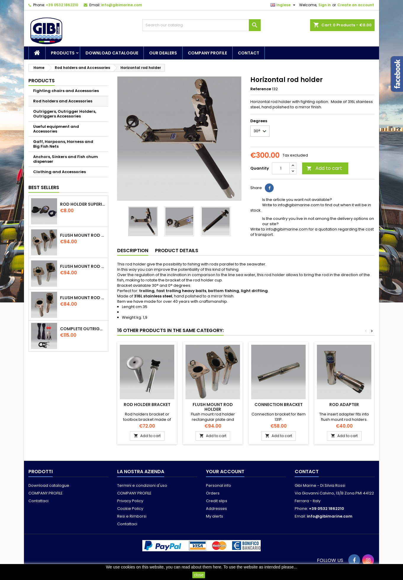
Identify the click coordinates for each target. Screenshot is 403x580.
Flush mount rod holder (83, 235)
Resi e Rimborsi (131, 516)
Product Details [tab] (176, 250)
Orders (213, 493)
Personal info (218, 485)
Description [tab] (132, 250)
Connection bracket (278, 404)
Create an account (355, 4)
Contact (248, 53)
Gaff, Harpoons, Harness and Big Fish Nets (63, 144)
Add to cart (324, 168)
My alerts (214, 516)
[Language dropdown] (283, 5)
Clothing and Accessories (59, 172)
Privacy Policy (130, 501)
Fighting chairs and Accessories (66, 91)
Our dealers (163, 53)
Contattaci (38, 501)
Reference (260, 89)
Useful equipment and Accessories (56, 129)
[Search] (201, 25)
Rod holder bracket (147, 404)
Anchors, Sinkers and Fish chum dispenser (65, 159)
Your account (225, 471)
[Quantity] (281, 168)
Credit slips (216, 501)
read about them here (201, 567)
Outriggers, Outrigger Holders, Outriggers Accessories (64, 114)
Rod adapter (344, 404)
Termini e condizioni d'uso (142, 485)
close (199, 575)
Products (63, 53)
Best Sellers (43, 187)
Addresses (216, 508)
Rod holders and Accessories (62, 101)
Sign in (324, 4)
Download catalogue (112, 53)
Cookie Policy (130, 508)
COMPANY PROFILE (207, 53)
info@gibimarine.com (121, 4)
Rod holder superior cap (83, 204)
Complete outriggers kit (83, 328)
